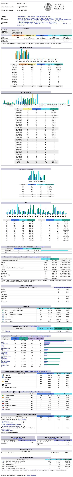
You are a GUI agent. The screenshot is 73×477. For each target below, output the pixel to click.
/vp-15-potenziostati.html (5, 350)
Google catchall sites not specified (10, 426)
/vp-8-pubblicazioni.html (5, 347)
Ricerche (38, 22)
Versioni (38, 20)
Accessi (52, 19)
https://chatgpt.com (7, 430)
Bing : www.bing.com (7, 422)
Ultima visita (57, 18)
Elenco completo (26, 18)
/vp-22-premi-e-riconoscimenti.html (6, 355)
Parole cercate (53, 22)
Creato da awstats (31, 475)
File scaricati (36, 19)
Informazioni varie (21, 23)
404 (3, 461)
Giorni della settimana (41, 16)
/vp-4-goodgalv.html (4, 343)
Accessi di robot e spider (37, 18)
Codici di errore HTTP (32, 23)
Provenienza (20, 22)
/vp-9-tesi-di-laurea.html (4, 353)
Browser (50, 20)
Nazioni (19, 18)
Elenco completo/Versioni (31, 371)
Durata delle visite (21, 19)
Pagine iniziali (67, 19)
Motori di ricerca (28, 22)
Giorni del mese (31, 16)
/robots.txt (7, 331)
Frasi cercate (45, 22)
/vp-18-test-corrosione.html (5, 364)
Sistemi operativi (31, 20)
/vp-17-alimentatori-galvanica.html (4, 359)
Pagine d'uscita (21, 20)
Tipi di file (29, 19)
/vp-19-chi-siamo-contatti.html (5, 362)
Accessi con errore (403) (59, 23)
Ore (49, 16)
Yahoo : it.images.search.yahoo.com (11, 424)
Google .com (5, 421)
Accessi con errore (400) (45, 23)
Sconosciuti (44, 20)
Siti (34, 22)
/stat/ (2, 345)
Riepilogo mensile (21, 16)
